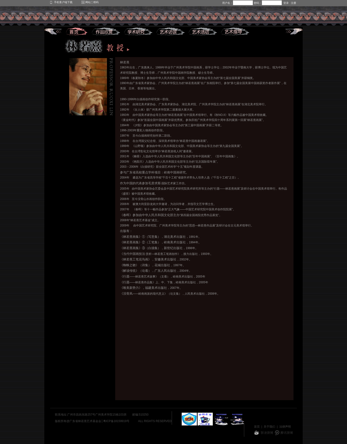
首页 (257, 426)
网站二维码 (92, 2)
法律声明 (285, 426)
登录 (286, 2)
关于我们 (269, 426)
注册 (293, 2)
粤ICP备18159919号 (116, 421)
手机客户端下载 (63, 2)
